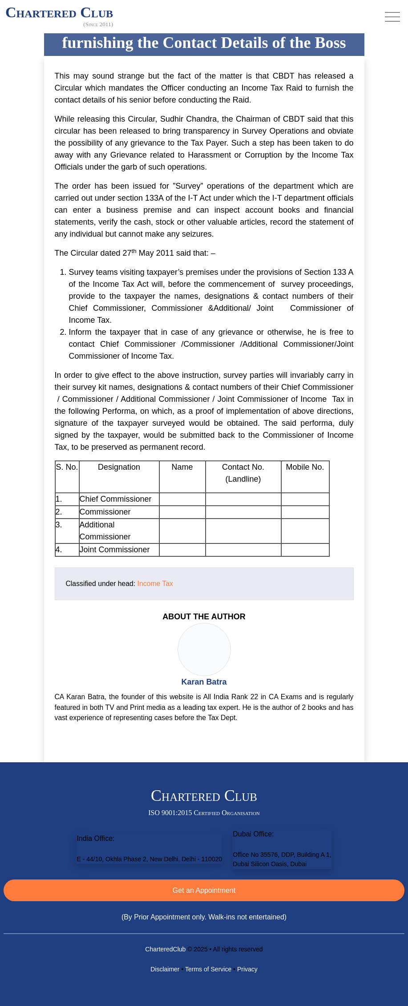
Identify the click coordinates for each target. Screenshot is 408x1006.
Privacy (247, 969)
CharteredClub (165, 949)
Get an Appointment (204, 890)
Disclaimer (164, 969)
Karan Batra (203, 681)
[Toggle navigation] (392, 17)
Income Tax (155, 583)
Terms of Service (208, 969)
